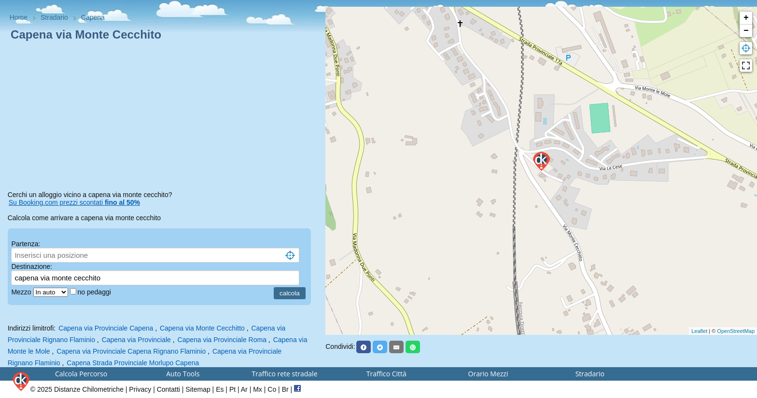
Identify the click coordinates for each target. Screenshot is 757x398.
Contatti (168, 389)
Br (285, 389)
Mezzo (22, 292)
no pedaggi (95, 292)
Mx (257, 389)
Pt (232, 389)
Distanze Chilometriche (89, 389)
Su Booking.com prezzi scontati (74, 202)
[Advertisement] (163, 117)
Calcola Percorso (81, 373)
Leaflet (699, 331)
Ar (244, 389)
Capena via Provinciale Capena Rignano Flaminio (131, 351)
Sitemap (197, 389)
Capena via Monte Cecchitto (202, 328)
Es (220, 389)
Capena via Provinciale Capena (105, 328)
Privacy (140, 389)
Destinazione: (31, 266)
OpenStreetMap (736, 331)
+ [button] (746, 18)
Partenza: (25, 244)
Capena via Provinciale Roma (222, 340)
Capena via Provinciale (137, 340)
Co (271, 389)
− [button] (746, 31)
